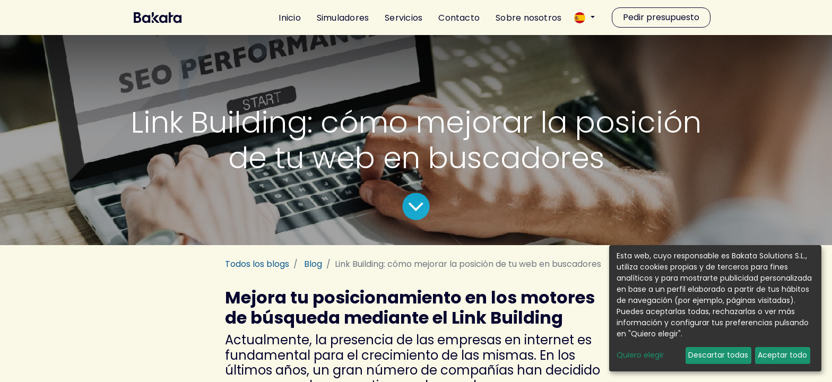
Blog (313, 264)
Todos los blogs (257, 264)
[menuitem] (286, 17)
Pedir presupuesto (661, 17)
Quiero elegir (640, 355)
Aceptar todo (782, 355)
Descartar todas (718, 355)
